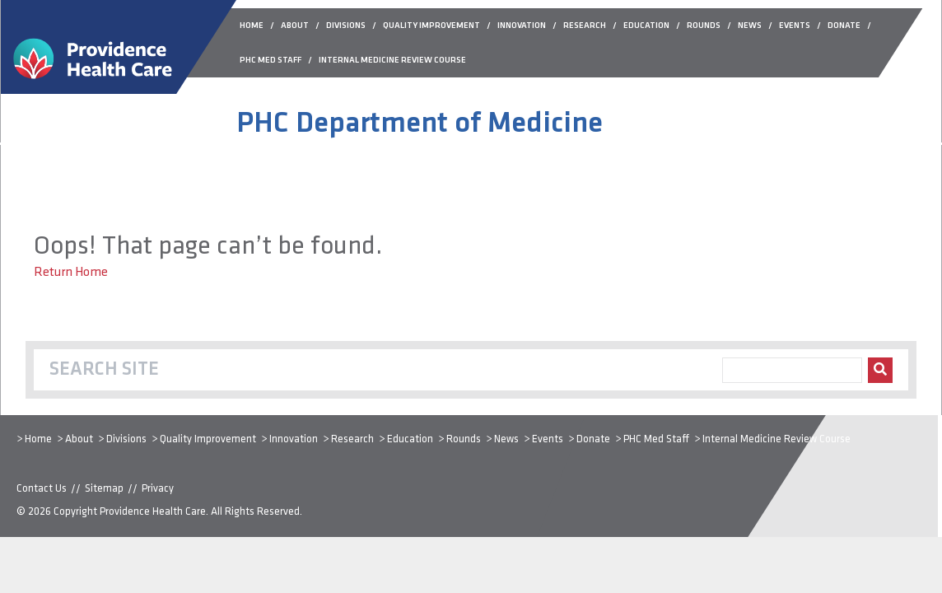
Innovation (293, 439)
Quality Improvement (208, 439)
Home (38, 439)
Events (547, 439)
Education (410, 439)
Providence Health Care (153, 512)
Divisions (126, 439)
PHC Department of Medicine (419, 124)
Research (352, 439)
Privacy (158, 488)
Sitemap (104, 488)
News (506, 439)
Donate (593, 439)
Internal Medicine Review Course (776, 439)
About (79, 439)
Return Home (71, 272)
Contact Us (41, 488)
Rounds (463, 439)
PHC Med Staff (656, 439)
